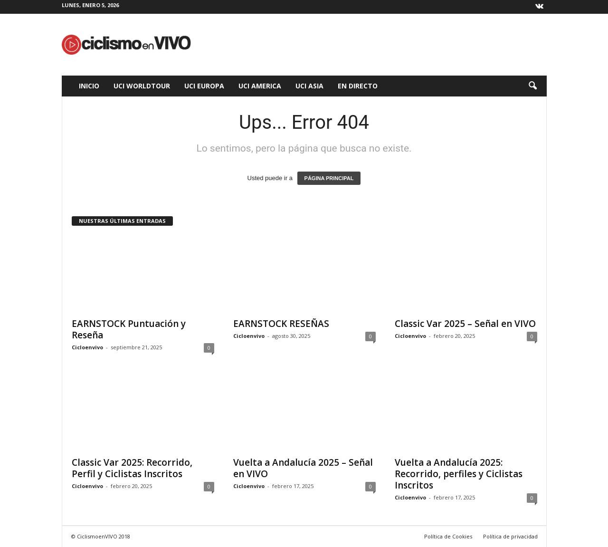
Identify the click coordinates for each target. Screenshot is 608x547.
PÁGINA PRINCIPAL (329, 178)
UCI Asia (309, 85)
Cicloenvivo (87, 347)
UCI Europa (204, 85)
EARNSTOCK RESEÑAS (281, 323)
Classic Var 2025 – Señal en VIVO (465, 323)
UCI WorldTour (142, 85)
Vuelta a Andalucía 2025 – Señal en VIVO (303, 468)
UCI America (259, 85)
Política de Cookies (448, 536)
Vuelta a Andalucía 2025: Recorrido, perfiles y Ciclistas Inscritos (458, 473)
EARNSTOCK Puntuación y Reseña (129, 329)
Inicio (89, 85)
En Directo (358, 85)
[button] (532, 86)
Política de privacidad (510, 536)
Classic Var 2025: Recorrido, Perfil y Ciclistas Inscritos (132, 468)
